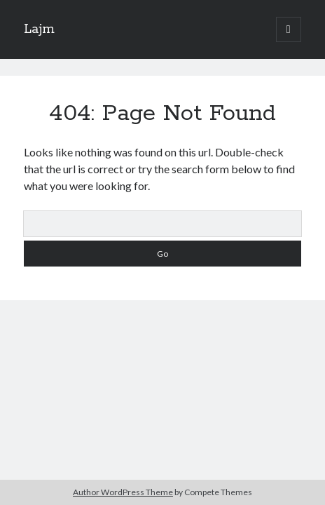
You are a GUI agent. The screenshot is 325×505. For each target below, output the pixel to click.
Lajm (39, 29)
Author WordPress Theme (123, 492)
